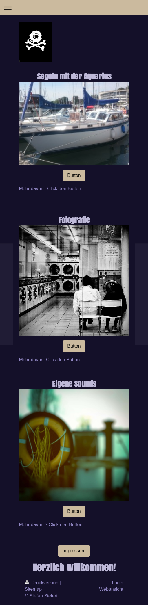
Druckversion (42, 582)
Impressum (74, 550)
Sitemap (33, 589)
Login (117, 582)
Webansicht (111, 589)
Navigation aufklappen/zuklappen (74, 7)
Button (74, 175)
